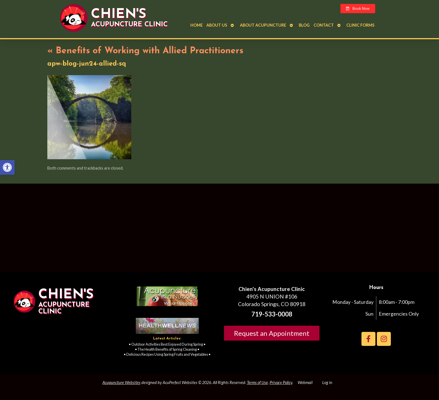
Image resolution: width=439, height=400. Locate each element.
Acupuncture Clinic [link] (129, 24)
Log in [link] (327, 382)
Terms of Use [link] (257, 382)
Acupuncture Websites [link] (121, 382)
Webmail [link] (305, 382)
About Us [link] (216, 25)
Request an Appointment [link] (271, 333)
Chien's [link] (118, 14)
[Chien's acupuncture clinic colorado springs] (219, 230)
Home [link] (196, 25)
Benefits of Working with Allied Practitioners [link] (145, 51)
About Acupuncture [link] (263, 25)
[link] (7, 167)
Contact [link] (324, 25)
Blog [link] (304, 25)
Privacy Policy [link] (281, 382)
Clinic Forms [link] (360, 25)
